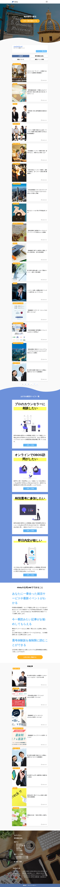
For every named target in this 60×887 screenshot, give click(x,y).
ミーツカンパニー (19, 567)
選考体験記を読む (18, 838)
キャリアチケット (22, 437)
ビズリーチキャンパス (23, 483)
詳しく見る (30, 445)
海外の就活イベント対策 (22, 858)
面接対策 (18, 848)
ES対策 (18, 847)
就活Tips (16, 842)
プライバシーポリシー (32, 885)
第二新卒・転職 (18, 861)
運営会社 (24, 885)
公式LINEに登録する (30, 657)
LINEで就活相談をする (30, 21)
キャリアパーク (25, 525)
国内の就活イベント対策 (22, 856)
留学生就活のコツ (20, 844)
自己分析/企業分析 (20, 845)
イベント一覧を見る (41, 51)
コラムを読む (19, 850)
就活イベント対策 (18, 854)
